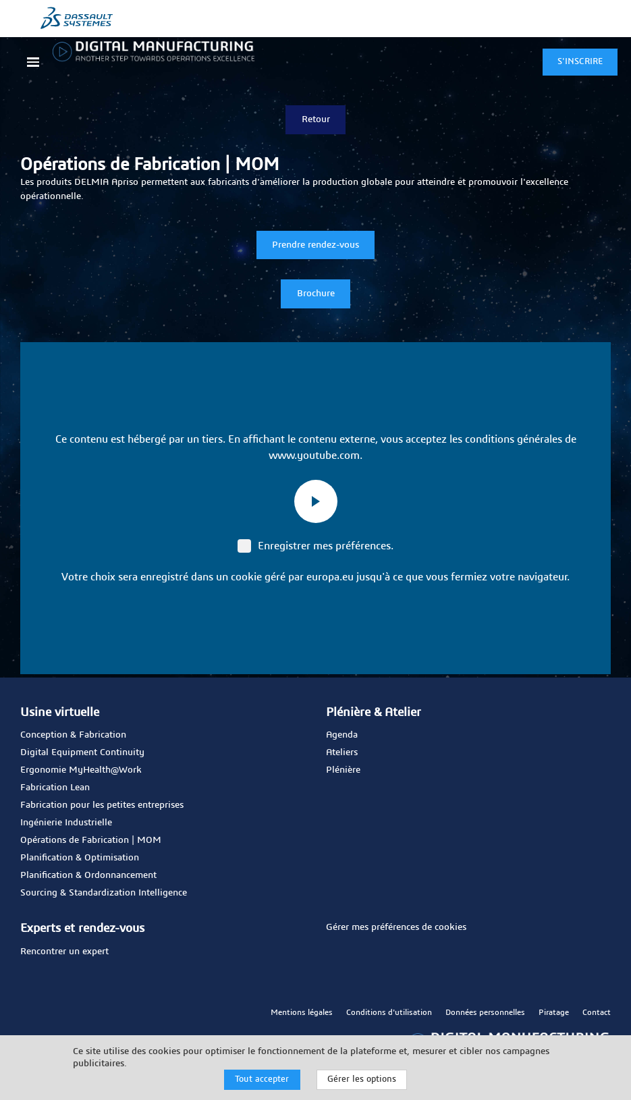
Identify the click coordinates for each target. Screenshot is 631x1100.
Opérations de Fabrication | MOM (90, 839)
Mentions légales (302, 1011)
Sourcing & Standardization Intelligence (103, 892)
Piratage (554, 1011)
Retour (316, 118)
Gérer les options (361, 1079)
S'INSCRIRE (580, 61)
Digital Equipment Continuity (82, 752)
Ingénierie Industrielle (66, 822)
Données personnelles (485, 1011)
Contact (596, 1011)
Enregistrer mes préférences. (315, 544)
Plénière (343, 769)
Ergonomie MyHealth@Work (81, 769)
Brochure (316, 292)
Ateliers (342, 752)
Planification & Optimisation (79, 857)
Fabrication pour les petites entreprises (102, 804)
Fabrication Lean (55, 787)
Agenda (342, 734)
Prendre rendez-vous (315, 243)
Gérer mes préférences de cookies (396, 926)
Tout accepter (262, 1079)
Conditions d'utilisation (389, 1011)
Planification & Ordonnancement (88, 874)
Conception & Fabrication (73, 734)
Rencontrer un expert (64, 950)
